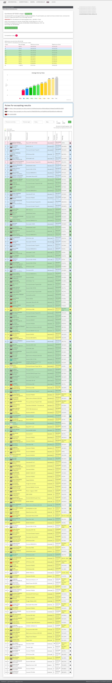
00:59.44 (50, 441)
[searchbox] (12, 122)
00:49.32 (50, 176)
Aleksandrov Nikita (15, 305)
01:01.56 (50, 501)
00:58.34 (50, 398)
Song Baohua (13, 258)
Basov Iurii (13, 422)
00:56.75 (50, 369)
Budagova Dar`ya (15, 230)
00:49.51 (50, 187)
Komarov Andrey (14, 262)
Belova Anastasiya (15, 440)
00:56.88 (50, 373)
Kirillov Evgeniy (14, 319)
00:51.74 (50, 245)
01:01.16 (50, 494)
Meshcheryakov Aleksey (17, 294)
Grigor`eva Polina (15, 394)
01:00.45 (50, 473)
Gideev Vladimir (14, 571)
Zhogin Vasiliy (14, 145)
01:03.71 (50, 551)
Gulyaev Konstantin (15, 614)
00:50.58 (50, 216)
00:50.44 (50, 213)
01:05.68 (50, 590)
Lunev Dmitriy (14, 379)
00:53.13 (50, 284)
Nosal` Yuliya (13, 322)
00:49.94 (50, 206)
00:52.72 (50, 273)
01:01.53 (50, 498)
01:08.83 (50, 611)
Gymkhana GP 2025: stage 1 (87, 6)
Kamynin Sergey (14, 575)
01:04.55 (50, 565)
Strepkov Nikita (14, 157)
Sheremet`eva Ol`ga (15, 547)
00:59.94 (50, 462)
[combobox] (12, 122)
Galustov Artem (14, 172)
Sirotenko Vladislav (15, 193)
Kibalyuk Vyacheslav (15, 290)
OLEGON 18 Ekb (14, 280)
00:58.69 (50, 419)
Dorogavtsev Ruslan (15, 500)
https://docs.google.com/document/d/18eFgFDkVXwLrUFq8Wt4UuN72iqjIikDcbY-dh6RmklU (36, 111)
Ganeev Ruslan (14, 251)
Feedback (3, 681)
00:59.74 (50, 448)
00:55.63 (50, 348)
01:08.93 (50, 615)
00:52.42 (50, 270)
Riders (32, 2)
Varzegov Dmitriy (15, 596)
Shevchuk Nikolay (15, 628)
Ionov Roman (13, 625)
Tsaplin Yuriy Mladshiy (16, 340)
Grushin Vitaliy (14, 643)
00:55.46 (50, 337)
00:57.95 (50, 387)
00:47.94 (50, 162)
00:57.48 (50, 380)
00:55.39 (50, 334)
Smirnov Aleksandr (15, 465)
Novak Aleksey (14, 347)
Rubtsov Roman (14, 472)
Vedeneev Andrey (15, 529)
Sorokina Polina (14, 298)
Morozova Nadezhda (16, 351)
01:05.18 (50, 579)
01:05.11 (50, 576)
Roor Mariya (13, 182)
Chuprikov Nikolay (15, 515)
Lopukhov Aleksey (15, 461)
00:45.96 (50, 142)
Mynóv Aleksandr (15, 237)
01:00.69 (50, 480)
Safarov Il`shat (14, 248)
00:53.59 (50, 295)
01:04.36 (50, 562)
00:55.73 (50, 352)
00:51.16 (50, 231)
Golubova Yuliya (14, 664)
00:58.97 (50, 426)
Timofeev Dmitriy (15, 168)
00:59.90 (50, 455)
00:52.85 (50, 281)
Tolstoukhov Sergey (15, 611)
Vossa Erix (13, 365)
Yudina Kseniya (14, 671)
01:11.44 (58, 643)
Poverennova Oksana (16, 668)
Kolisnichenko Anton (16, 490)
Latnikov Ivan (13, 354)
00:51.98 (50, 259)
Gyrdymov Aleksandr (16, 266)
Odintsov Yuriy (14, 582)
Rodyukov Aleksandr (16, 362)
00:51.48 (50, 238)
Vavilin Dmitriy (14, 372)
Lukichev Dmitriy (15, 333)
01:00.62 (50, 476)
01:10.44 (50, 643)
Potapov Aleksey (14, 511)
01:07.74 (50, 604)
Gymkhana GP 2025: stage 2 (87, 8)
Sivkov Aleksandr (15, 386)
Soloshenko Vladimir (16, 589)
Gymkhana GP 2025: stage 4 (87, 11)
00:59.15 (50, 433)
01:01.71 (50, 508)
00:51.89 (50, 252)
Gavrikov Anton (14, 653)
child (63, 122)
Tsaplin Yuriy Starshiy (16, 312)
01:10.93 (50, 636)
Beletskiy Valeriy (14, 532)
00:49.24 (50, 172)
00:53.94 (50, 298)
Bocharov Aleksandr (15, 504)
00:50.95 (50, 220)
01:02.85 (50, 537)
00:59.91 (50, 458)
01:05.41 (50, 586)
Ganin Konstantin (15, 493)
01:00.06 (50, 466)
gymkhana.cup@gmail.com (15, 681)
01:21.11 (50, 665)
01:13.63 (50, 651)
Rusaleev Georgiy (15, 408)
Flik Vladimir (13, 315)
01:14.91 (50, 658)
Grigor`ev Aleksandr (15, 557)
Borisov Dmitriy (14, 226)
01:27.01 (50, 672)
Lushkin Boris (14, 554)
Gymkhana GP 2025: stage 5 (87, 12)
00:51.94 (50, 256)
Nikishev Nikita (14, 330)
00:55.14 (50, 323)
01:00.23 (50, 469)
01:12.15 (50, 647)
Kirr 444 (12, 205)
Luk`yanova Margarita (16, 165)
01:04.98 (50, 569)
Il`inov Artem (13, 383)
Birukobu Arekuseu (15, 454)
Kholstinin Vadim (15, 273)
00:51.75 (50, 248)
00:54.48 (50, 313)
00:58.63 (50, 409)
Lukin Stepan (13, 426)
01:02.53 (50, 526)
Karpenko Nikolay (15, 632)
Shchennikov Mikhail (16, 189)
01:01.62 (50, 505)
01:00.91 (50, 490)
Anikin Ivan (13, 186)
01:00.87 (50, 487)
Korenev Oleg (14, 411)
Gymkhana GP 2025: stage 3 (87, 9)
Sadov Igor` (13, 269)
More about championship (9, 9)
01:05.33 (50, 583)
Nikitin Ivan (13, 564)
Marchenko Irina (14, 639)
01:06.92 (50, 597)
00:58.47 (50, 405)
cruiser (58, 122)
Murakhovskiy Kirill (15, 539)
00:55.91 (50, 362)
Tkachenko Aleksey (15, 142)
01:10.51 (50, 633)
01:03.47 (50, 547)
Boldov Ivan (13, 458)
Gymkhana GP (40, 2)
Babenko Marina (14, 600)
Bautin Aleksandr (15, 390)
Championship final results (88, 14)
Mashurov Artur (14, 621)
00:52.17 (50, 263)
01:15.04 (50, 661)
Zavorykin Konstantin (16, 618)
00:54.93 (50, 320)
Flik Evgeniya (13, 447)
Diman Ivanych (14, 419)
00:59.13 (50, 430)
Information (12, 2)
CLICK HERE (13, 114)
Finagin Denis (14, 443)
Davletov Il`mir (14, 283)
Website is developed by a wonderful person (98, 681)
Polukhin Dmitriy (14, 376)
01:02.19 (50, 519)
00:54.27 (50, 309)
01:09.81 (50, 626)
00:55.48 (58, 340)
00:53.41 (50, 291)
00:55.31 (50, 330)
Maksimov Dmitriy (15, 244)
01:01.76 (50, 512)
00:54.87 (50, 316)
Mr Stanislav (13, 223)
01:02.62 (50, 530)
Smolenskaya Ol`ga (15, 536)
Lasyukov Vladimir (15, 586)
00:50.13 (50, 209)
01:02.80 (50, 533)
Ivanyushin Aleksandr (16, 660)
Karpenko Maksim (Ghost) (17, 326)
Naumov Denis (14, 525)
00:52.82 (50, 277)
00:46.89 (50, 150)
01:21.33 (50, 668)
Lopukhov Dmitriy (15, 522)
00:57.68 (50, 384)
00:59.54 (50, 444)
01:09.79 (50, 622)
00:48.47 (50, 165)
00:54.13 (50, 302)
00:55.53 (50, 345)
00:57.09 (50, 377)
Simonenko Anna (15, 604)
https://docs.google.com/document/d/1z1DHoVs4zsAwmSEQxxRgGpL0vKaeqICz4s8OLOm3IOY (36, 108)
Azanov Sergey (14, 397)
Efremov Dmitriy (14, 497)
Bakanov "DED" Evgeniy (16, 507)
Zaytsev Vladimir (15, 636)
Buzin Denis (13, 369)
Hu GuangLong (14, 241)
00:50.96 (50, 224)
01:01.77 (50, 515)
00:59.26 (50, 437)
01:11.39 (50, 640)
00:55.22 (50, 327)
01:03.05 (50, 540)
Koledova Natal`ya (15, 518)
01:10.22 (50, 629)
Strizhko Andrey (14, 657)
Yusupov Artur (14, 433)
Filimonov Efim (14, 209)
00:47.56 (50, 158)
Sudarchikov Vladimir (16, 593)
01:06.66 (50, 594)
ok (69, 122)
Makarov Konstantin (15, 197)
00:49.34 (50, 183)
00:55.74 (50, 355)
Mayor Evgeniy (14, 475)
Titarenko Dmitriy (15, 287)
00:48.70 (50, 169)
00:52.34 (50, 266)
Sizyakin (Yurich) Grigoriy (17, 161)
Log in (53, 2)
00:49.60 (50, 197)
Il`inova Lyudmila (14, 561)
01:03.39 (50, 544)
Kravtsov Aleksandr (15, 468)
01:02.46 (50, 522)
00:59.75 (50, 451)
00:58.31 (50, 394)
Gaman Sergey (14, 483)
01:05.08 (50, 572)
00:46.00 (50, 146)
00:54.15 (50, 305)
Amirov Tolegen (14, 255)
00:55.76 (50, 359)
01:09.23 (50, 618)
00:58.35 (50, 401)
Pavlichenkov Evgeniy (16, 308)
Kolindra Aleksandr (15, 415)
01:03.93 (50, 558)
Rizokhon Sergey (14, 429)
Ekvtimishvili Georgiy (16, 401)
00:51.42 (50, 234)
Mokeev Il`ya (13, 212)
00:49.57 (50, 194)
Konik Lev (12, 568)
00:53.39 (50, 288)
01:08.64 (50, 608)
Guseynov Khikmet (15, 646)
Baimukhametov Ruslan (16, 216)
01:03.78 (50, 554)
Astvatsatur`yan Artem (16, 175)
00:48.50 (50, 241)
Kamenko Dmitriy (15, 404)
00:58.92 (50, 423)
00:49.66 (50, 202)
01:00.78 (50, 483)
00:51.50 (58, 241)
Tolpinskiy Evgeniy (15, 219)
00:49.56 (50, 190)
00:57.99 (50, 391)
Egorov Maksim (14, 337)
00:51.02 (50, 227)
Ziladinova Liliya (14, 436)
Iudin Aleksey (13, 579)
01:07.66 (50, 601)
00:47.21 (50, 154)
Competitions (24, 2)
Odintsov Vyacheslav (16, 479)
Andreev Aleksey (14, 149)
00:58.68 (50, 416)
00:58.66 (50, 412)
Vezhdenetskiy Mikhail (16, 179)
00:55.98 (50, 366)
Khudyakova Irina (15, 543)
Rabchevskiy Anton (15, 486)
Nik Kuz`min (13, 344)
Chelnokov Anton (15, 234)
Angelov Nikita (14, 607)
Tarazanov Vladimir (15, 550)
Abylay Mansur (14, 358)
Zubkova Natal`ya (15, 650)
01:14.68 (50, 654)
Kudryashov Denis (15, 451)
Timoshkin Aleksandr (16, 276)
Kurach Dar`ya (14, 301)
